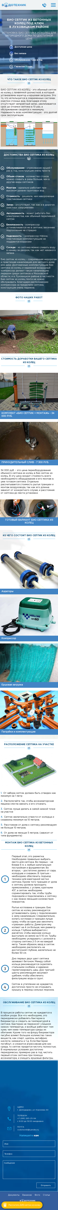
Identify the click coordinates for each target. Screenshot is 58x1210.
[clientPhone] (29, 1154)
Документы (13, 1195)
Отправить (46, 1185)
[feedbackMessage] (29, 1169)
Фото (37, 1195)
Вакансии (27, 1195)
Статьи (46, 1195)
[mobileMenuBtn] (51, 5)
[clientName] (29, 1144)
